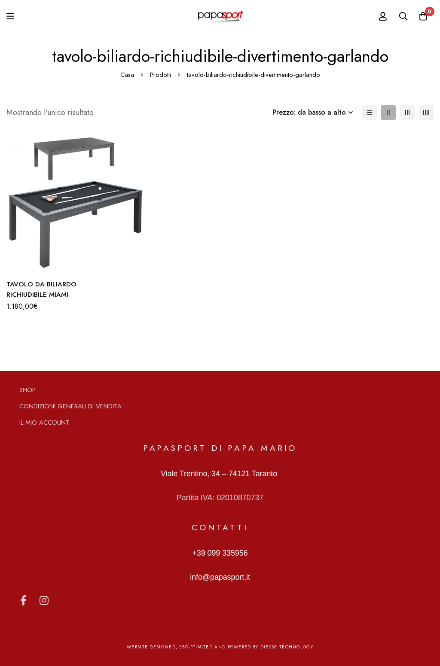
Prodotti (160, 74)
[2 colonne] (388, 112)
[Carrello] (422, 16)
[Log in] (379, 16)
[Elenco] (369, 112)
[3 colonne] (407, 112)
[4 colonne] (426, 112)
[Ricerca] (401, 16)
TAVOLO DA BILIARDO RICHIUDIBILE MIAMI (41, 289)
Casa (127, 74)
